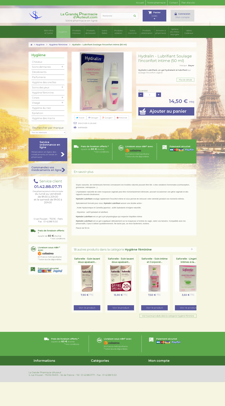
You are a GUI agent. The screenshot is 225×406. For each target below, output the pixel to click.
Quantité (143, 91)
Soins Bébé (105, 32)
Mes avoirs (153, 369)
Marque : (187, 66)
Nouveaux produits (72, 369)
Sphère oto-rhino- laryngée (175, 32)
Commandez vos (47, 169)
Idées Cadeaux (189, 32)
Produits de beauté (91, 32)
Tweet (80, 118)
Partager (93, 118)
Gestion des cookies (72, 384)
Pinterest (122, 118)
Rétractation (69, 377)
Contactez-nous (41, 373)
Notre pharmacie (156, 2)
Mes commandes (156, 366)
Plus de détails (185, 80)
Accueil (140, 2)
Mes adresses (154, 373)
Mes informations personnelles (162, 377)
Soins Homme (133, 32)
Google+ (107, 118)
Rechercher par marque (48, 128)
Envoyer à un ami (87, 124)
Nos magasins (40, 377)
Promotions (68, 366)
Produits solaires (119, 32)
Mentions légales (71, 381)
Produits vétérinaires (147, 32)
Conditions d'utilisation (44, 369)
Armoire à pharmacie (161, 32)
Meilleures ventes (71, 373)
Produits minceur (77, 32)
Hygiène (63, 32)
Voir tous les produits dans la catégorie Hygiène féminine (168, 316)
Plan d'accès (188, 2)
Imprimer (82, 128)
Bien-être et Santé (49, 32)
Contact (173, 2)
